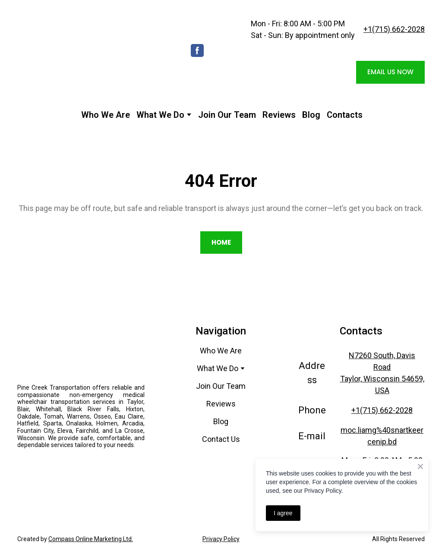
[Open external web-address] (81, 467)
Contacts (345, 115)
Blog (311, 115)
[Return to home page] (93, 51)
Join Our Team (227, 115)
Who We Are (105, 115)
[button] (197, 50)
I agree (283, 513)
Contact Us (221, 439)
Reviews (279, 115)
